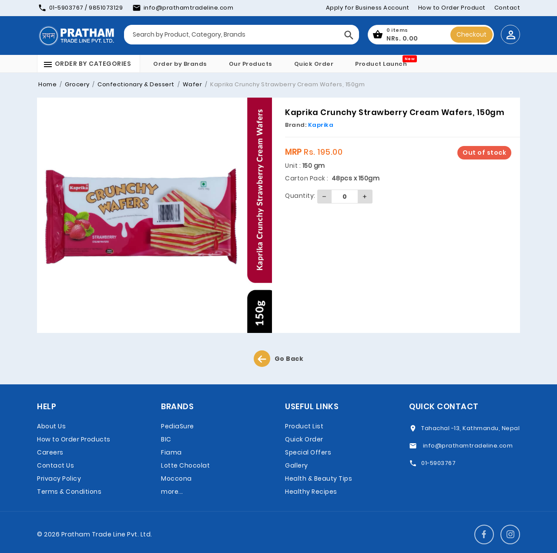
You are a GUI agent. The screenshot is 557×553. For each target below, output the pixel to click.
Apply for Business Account (367, 7)
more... (172, 491)
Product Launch (381, 64)
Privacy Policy (59, 478)
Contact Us (55, 465)
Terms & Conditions (69, 491)
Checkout (471, 34)
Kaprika (321, 125)
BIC (166, 439)
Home (47, 84)
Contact (507, 7)
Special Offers (308, 452)
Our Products (250, 64)
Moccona (176, 478)
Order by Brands (180, 64)
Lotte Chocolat (185, 465)
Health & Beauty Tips (318, 478)
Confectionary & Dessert (135, 84)
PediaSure (177, 426)
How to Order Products (74, 439)
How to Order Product (452, 7)
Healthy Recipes (311, 491)
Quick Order (314, 64)
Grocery (77, 84)
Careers (50, 452)
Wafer (191, 84)
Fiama (171, 452)
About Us (51, 426)
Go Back (279, 358)
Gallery (296, 465)
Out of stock (484, 152)
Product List (304, 426)
